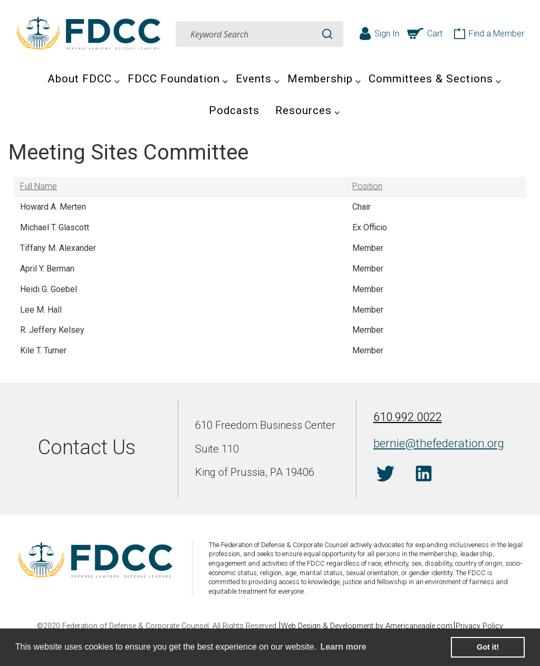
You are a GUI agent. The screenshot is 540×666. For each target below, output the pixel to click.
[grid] (270, 269)
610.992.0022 (404, 420)
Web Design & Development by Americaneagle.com (366, 626)
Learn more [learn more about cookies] (343, 646)
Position (367, 186)
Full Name (38, 186)
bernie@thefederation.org (429, 442)
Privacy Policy (484, 626)
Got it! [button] (488, 647)
